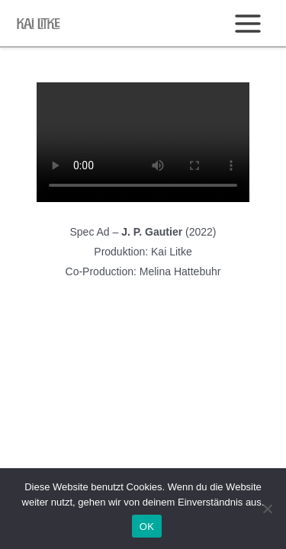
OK (147, 526)
